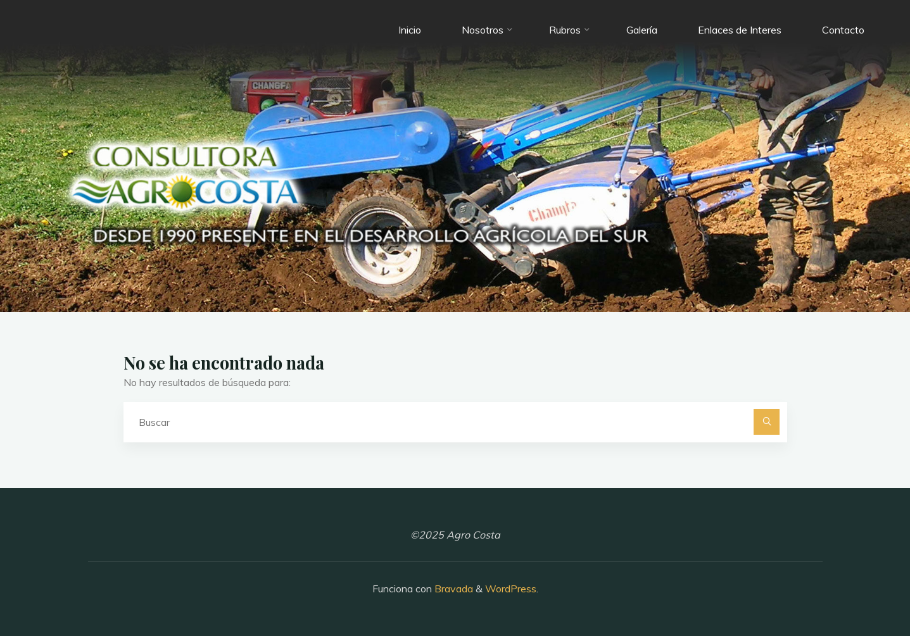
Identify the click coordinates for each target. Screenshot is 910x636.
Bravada (452, 588)
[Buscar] (767, 422)
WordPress (510, 588)
